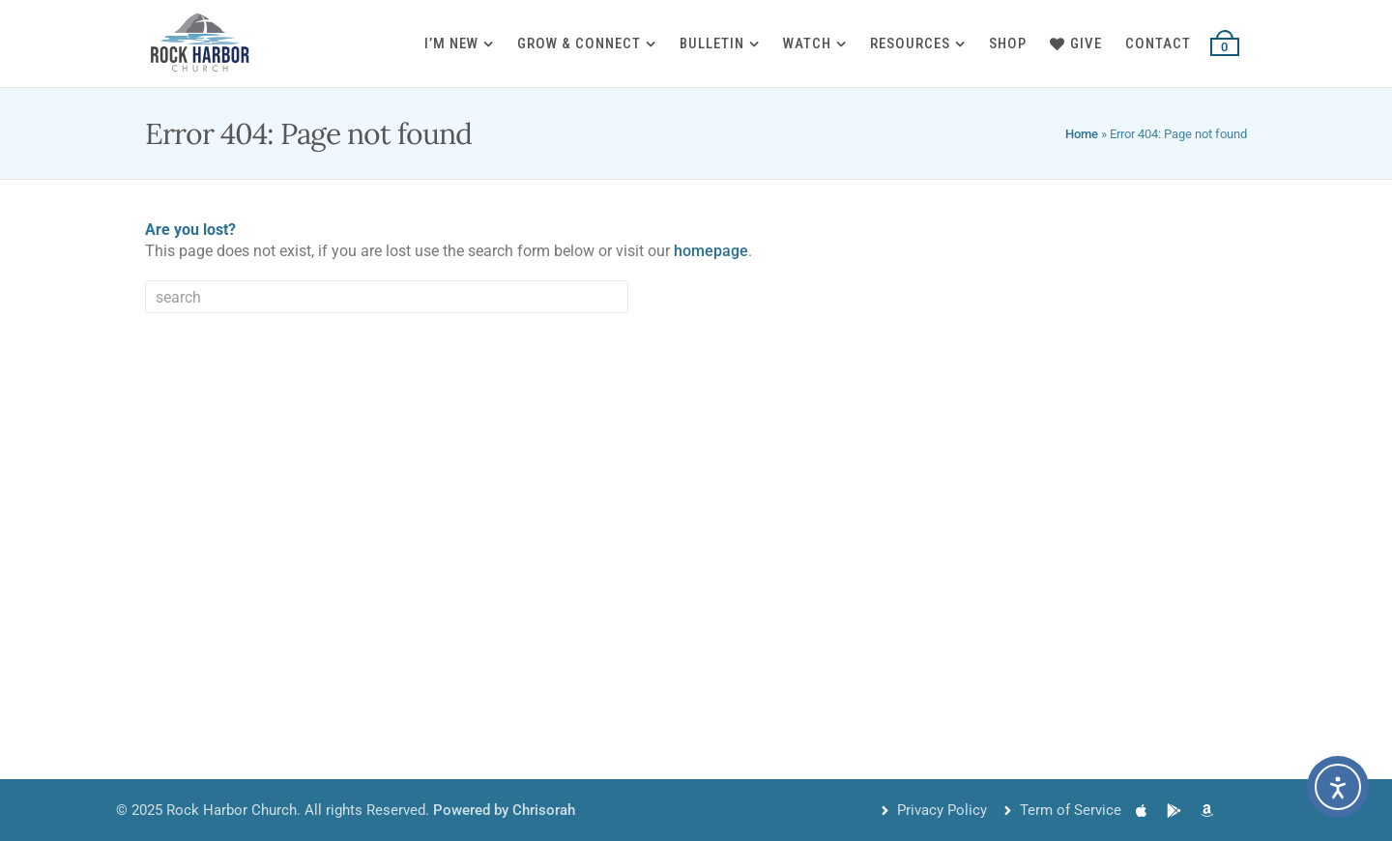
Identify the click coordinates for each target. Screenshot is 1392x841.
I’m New (451, 43)
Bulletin (712, 43)
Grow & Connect (579, 43)
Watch (807, 43)
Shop (1008, 43)
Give (1076, 43)
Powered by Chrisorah (504, 810)
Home (1081, 134)
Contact (1158, 43)
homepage (711, 251)
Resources (910, 43)
